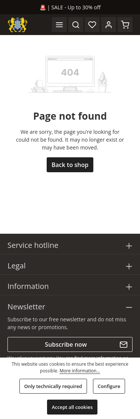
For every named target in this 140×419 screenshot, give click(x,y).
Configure (109, 386)
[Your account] (108, 24)
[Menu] (59, 24)
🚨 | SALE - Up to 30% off (70, 7)
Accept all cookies (72, 407)
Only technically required (53, 386)
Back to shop (70, 165)
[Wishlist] (92, 24)
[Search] (75, 24)
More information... (79, 371)
